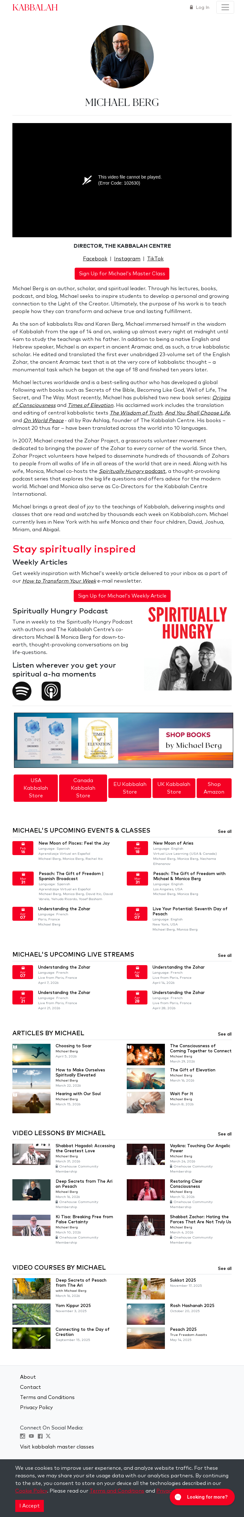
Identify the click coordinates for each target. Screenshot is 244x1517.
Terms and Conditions (47, 1397)
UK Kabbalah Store (173, 788)
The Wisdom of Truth (136, 412)
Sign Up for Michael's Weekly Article (122, 595)
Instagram (127, 258)
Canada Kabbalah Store (83, 788)
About (28, 1377)
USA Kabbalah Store (36, 788)
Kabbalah (35, 7)
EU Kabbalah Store (129, 788)
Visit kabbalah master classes (57, 1446)
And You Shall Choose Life (197, 412)
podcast (132, 471)
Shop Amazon (214, 788)
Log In (201, 7)
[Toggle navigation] (225, 7)
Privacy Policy (36, 1407)
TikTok (155, 258)
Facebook (95, 258)
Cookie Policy (31, 1491)
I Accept (29, 1505)
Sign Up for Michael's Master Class (122, 273)
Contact (30, 1387)
